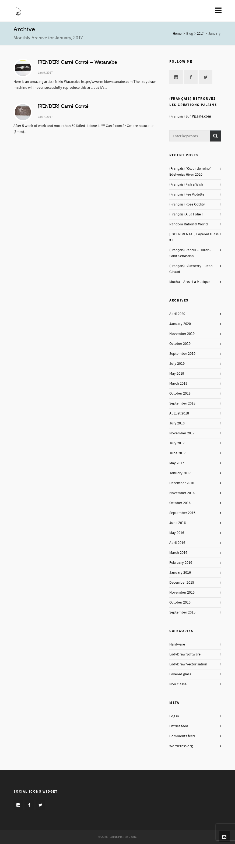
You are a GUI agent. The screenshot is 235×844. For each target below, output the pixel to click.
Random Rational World (188, 224)
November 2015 (182, 592)
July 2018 (177, 423)
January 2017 (180, 473)
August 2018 (179, 413)
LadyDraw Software (185, 654)
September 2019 (182, 353)
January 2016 (180, 572)
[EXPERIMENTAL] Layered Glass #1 (194, 237)
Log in (174, 716)
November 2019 (182, 333)
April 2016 (177, 542)
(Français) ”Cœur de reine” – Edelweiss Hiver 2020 (191, 171)
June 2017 (177, 453)
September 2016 (182, 512)
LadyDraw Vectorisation (188, 664)
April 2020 (177, 313)
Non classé (178, 684)
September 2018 (182, 403)
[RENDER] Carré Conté (63, 106)
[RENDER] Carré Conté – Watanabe (77, 62)
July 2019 (177, 363)
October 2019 (180, 343)
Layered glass (180, 674)
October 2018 (180, 393)
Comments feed (182, 736)
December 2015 (181, 582)
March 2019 (178, 383)
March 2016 (178, 552)
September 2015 (182, 612)
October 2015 (180, 602)
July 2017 (177, 443)
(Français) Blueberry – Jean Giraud (191, 269)
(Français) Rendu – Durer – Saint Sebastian (190, 253)
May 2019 (176, 373)
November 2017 (182, 433)
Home (177, 33)
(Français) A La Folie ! (186, 214)
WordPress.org (181, 746)
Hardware (177, 644)
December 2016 (181, 483)
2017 (200, 33)
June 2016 (177, 522)
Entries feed (178, 726)
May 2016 (176, 532)
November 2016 (182, 493)
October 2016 (180, 503)
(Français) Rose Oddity (187, 204)
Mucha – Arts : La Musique (189, 281)
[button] (215, 135)
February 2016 (180, 562)
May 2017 (176, 463)
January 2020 (180, 323)
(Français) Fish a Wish (186, 184)
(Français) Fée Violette (186, 194)
